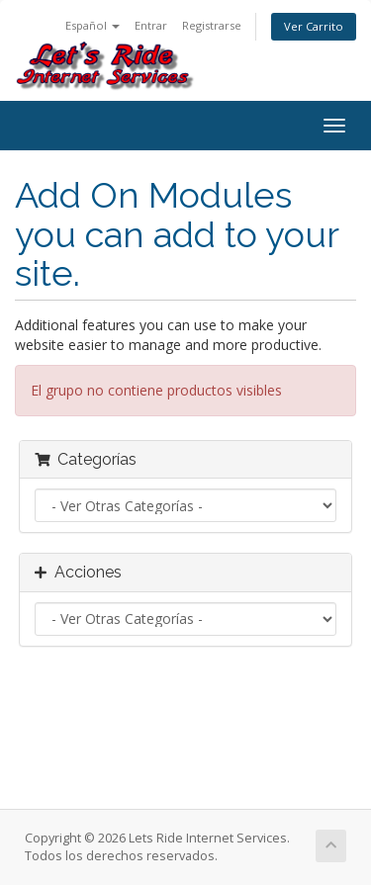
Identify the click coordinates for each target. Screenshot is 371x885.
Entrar (151, 25)
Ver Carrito (313, 26)
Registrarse (211, 25)
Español (92, 25)
